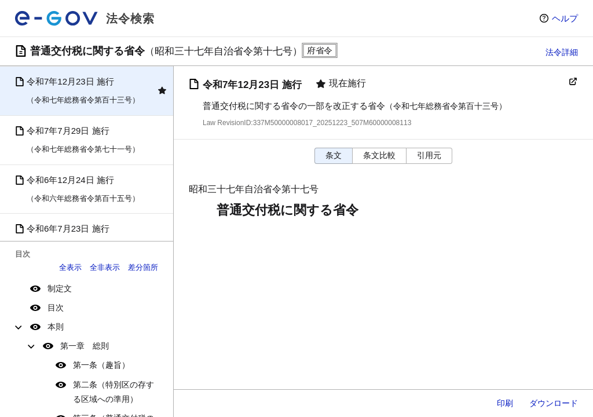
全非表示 (105, 267)
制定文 (59, 288)
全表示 (70, 267)
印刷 (505, 403)
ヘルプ (565, 18)
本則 (55, 326)
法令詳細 (562, 52)
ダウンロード (553, 403)
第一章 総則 (84, 345)
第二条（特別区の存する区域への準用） (113, 392)
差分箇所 (143, 267)
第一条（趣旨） (101, 365)
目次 (55, 307)
